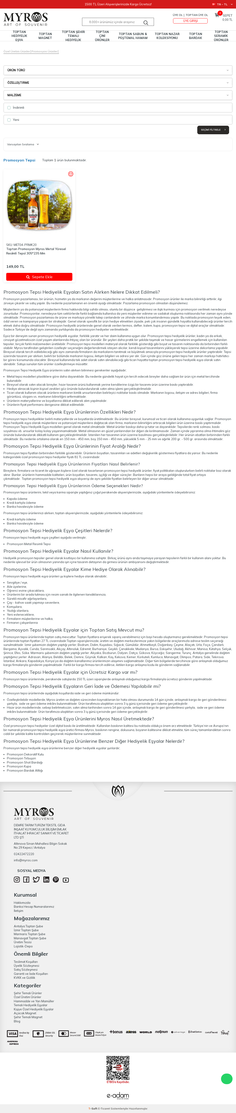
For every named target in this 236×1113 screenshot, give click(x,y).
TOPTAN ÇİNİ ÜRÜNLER (102, 36)
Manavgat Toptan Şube (30, 938)
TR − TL (222, 4)
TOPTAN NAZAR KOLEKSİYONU (167, 36)
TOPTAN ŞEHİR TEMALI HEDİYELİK (73, 36)
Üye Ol (178, 15)
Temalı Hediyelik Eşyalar (30, 1005)
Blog (17, 1021)
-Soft (93, 1108)
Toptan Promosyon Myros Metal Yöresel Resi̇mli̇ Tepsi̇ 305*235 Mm (36, 251)
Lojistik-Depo (23, 946)
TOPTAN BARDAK (195, 36)
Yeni (13, 120)
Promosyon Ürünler (44, 51)
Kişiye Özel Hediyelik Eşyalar (34, 1009)
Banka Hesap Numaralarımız (34, 906)
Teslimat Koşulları (26, 962)
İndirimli (15, 107)
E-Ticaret (104, 1108)
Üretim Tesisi (23, 942)
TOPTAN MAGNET (45, 36)
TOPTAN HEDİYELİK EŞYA (19, 36)
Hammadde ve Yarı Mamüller (34, 1001)
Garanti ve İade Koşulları (31, 974)
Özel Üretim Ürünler (16, 51)
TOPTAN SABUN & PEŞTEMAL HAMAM (133, 36)
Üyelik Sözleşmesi (26, 965)
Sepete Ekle (39, 277)
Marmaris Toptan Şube (29, 934)
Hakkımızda (22, 902)
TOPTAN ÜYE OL (197, 15)
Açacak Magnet (25, 1013)
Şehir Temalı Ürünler (28, 993)
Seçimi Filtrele (213, 129)
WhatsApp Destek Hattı (227, 1079)
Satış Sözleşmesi (26, 969)
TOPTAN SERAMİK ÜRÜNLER (221, 36)
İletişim (18, 911)
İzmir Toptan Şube (26, 930)
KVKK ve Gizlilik (24, 977)
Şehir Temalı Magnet (28, 1017)
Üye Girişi (190, 21)
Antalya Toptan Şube (28, 926)
